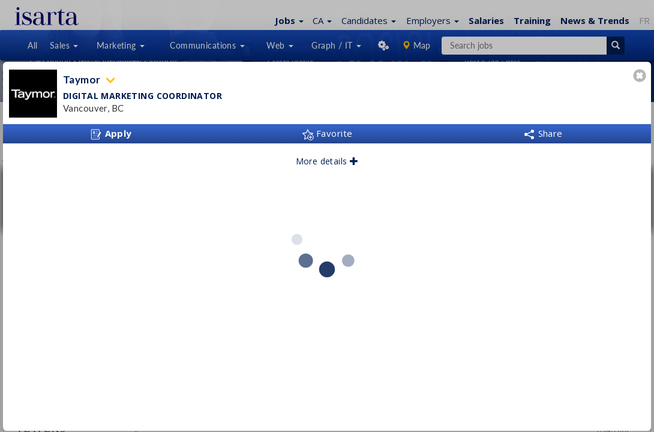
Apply (111, 133)
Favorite (327, 133)
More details (327, 161)
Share (543, 133)
